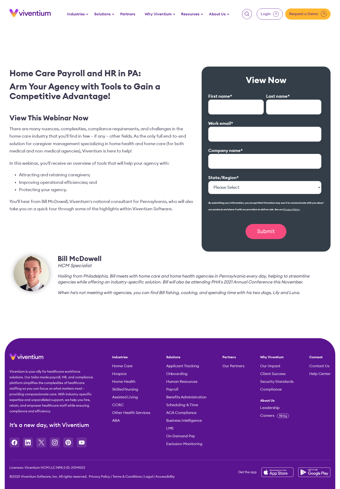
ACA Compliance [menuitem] (181, 413)
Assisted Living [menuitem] (125, 397)
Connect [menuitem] (316, 357)
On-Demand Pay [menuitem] (180, 436)
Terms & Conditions (127, 476)
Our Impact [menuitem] (270, 366)
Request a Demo (308, 14)
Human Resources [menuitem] (182, 382)
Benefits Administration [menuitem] (186, 397)
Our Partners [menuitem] (233, 366)
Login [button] (270, 14)
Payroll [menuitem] (172, 389)
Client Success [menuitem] (272, 374)
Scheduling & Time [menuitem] (182, 405)
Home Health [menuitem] (123, 382)
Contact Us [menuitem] (319, 366)
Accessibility (165, 476)
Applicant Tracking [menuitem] (182, 366)
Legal (148, 476)
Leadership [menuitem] (270, 408)
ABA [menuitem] (116, 420)
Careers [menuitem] (274, 415)
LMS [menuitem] (170, 428)
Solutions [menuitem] (173, 357)
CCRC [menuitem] (118, 405)
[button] (247, 14)
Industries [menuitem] (120, 357)
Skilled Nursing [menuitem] (125, 389)
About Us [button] (217, 14)
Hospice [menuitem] (119, 374)
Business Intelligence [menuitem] (184, 420)
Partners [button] (127, 14)
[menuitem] (75, 14)
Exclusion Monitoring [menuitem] (184, 444)
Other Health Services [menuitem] (131, 413)
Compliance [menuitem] (271, 389)
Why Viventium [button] (158, 14)
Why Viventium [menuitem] (272, 357)
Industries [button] (76, 14)
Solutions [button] (102, 14)
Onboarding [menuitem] (176, 374)
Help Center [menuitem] (320, 374)
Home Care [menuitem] (122, 366)
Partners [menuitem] (229, 357)
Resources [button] (190, 14)
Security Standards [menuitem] (276, 382)
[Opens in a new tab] (14, 442)
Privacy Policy (291, 209)
